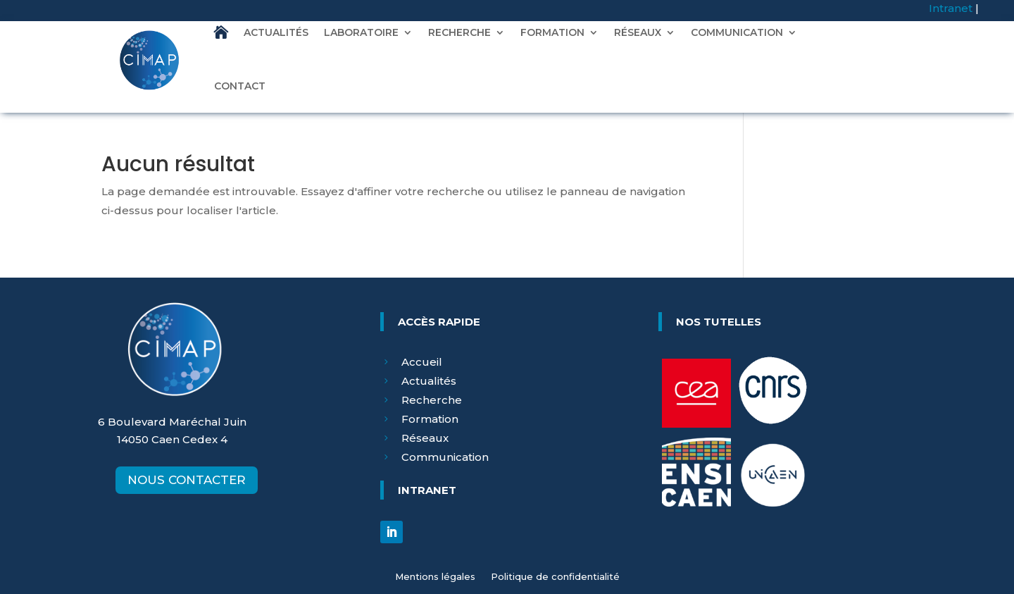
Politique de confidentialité (555, 576)
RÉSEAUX (637, 32)
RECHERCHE (459, 32)
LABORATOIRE (361, 32)
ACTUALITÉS (276, 32)
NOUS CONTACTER (186, 480)
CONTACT (239, 86)
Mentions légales (435, 576)
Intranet (950, 8)
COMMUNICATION (737, 32)
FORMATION (552, 32)
